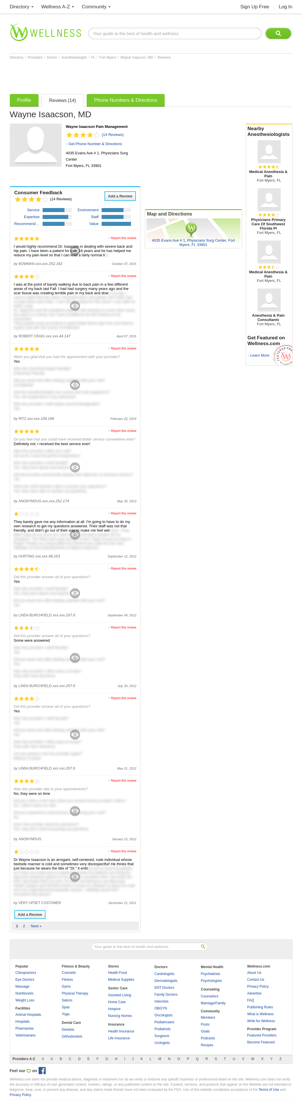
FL (93, 57)
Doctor (52, 57)
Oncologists (164, 1015)
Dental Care (71, 1023)
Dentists (68, 1030)
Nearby (269, 131)
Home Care (117, 1002)
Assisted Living (119, 995)
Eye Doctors (25, 980)
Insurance (116, 1024)
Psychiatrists (210, 974)
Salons (67, 1000)
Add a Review (120, 196)
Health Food (117, 973)
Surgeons (162, 1036)
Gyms (66, 986)
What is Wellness (260, 1014)
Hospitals (23, 1022)
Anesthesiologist (75, 57)
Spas (66, 1007)
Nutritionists (25, 993)
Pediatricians (164, 1022)
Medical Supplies (121, 980)
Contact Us (255, 980)
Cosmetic (69, 973)
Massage (23, 986)
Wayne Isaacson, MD (137, 57)
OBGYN (161, 1008)
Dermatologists (166, 981)
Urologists (162, 1043)
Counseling (210, 989)
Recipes (207, 1045)
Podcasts (208, 1038)
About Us (254, 973)
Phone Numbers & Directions (125, 100)
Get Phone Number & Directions (95, 144)
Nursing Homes (120, 1016)
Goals (205, 1031)
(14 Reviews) (113, 134)
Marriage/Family (213, 1003)
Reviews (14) (62, 100)
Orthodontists (72, 1036)
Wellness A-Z (55, 6)
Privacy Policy (258, 986)
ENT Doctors (164, 988)
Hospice (114, 1009)
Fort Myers (108, 57)
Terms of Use (269, 1090)
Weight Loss (25, 1000)
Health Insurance (121, 1031)
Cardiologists (164, 974)
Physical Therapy (75, 993)
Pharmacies (25, 1028)
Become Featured (261, 1042)
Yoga (66, 1014)
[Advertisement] (114, 75)
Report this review (123, 238)
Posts (205, 1024)
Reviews (163, 57)
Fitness (67, 980)
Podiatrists (163, 1029)
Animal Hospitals (28, 1015)
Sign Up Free (254, 6)
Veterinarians (26, 1035)
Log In (285, 6)
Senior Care (118, 988)
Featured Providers (262, 1035)
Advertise (254, 993)
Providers (35, 57)
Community (94, 6)
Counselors (210, 996)
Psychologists (211, 981)
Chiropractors (26, 973)
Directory (19, 6)
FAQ (250, 1000)
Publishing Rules (260, 1007)
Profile (24, 100)
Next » (36, 926)
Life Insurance (119, 1038)
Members (208, 1018)
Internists (162, 1001)
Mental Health (212, 967)
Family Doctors (166, 995)
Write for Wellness (261, 1021)
